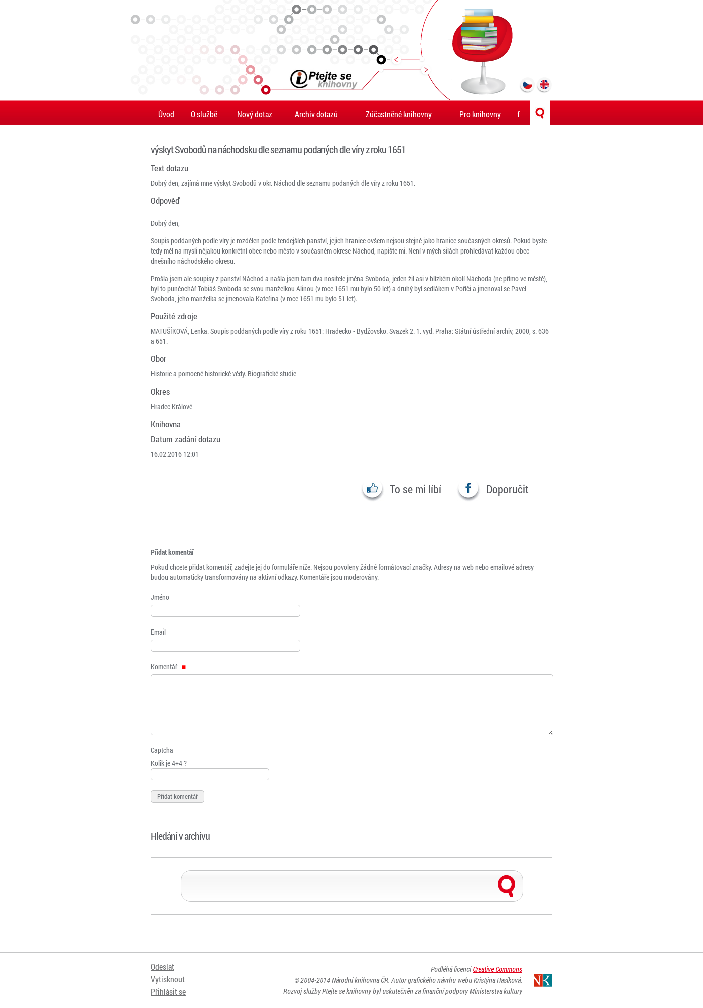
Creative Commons (497, 969)
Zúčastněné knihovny (399, 114)
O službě (204, 114)
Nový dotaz (254, 114)
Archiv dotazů (316, 114)
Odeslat (162, 966)
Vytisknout (168, 979)
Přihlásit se (168, 991)
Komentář (168, 666)
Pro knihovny (480, 114)
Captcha (162, 750)
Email (158, 632)
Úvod (166, 114)
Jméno (160, 597)
